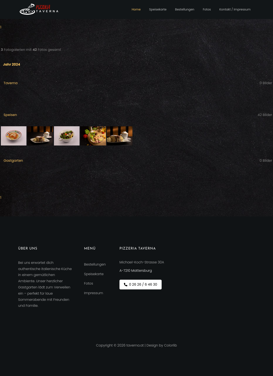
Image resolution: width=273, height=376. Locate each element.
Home (136, 9)
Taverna (10, 83)
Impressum (93, 293)
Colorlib (170, 345)
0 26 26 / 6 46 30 (140, 284)
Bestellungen (184, 9)
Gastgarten (13, 160)
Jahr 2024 (11, 64)
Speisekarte (157, 9)
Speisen (10, 114)
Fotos (207, 9)
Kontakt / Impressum (235, 9)
